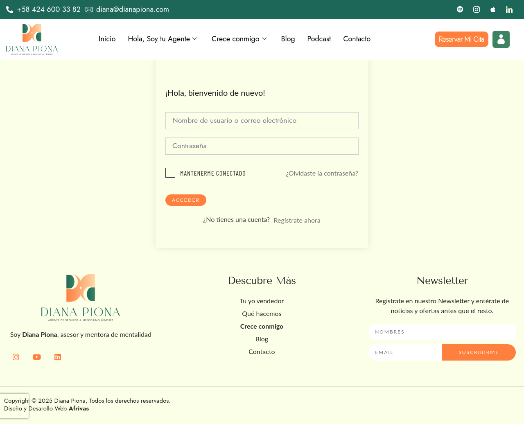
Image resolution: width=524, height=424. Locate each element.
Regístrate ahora (296, 220)
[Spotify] (460, 9)
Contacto (358, 39)
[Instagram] (476, 9)
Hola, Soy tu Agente (163, 39)
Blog (289, 39)
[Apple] (493, 9)
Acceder (186, 200)
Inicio (107, 39)
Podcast (320, 39)
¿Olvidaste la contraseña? (322, 173)
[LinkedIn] (509, 9)
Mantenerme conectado (213, 173)
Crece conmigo (239, 39)
